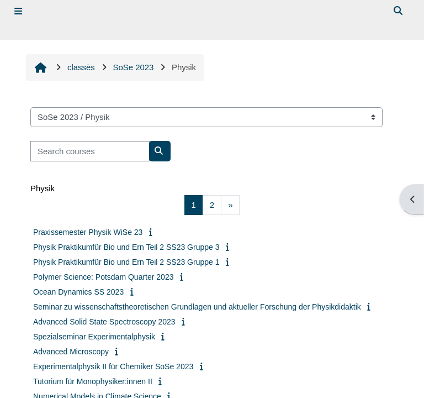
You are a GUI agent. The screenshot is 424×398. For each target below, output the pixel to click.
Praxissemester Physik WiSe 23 (87, 232)
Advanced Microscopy (71, 351)
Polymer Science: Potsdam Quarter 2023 (103, 277)
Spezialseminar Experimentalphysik (94, 336)
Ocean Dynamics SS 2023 (78, 291)
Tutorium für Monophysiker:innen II (92, 381)
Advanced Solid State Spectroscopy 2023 (104, 321)
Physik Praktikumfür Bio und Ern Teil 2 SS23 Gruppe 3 (126, 247)
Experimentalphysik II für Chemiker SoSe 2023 (113, 366)
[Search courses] (90, 151)
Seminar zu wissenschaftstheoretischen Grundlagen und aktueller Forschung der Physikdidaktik (197, 306)
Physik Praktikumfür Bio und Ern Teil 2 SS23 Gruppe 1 (126, 262)
